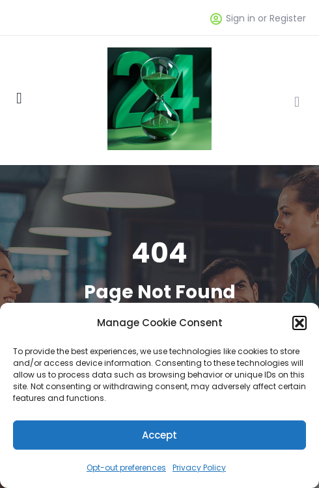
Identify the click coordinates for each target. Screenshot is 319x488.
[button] (299, 322)
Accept (159, 435)
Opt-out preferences (126, 467)
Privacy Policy (199, 467)
